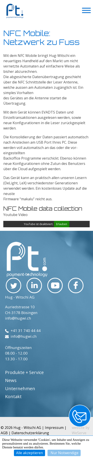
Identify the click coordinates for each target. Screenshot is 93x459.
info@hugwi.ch (18, 318)
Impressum (54, 427)
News (11, 380)
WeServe (79, 432)
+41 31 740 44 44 (23, 330)
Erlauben (61, 224)
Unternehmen (20, 389)
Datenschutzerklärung (30, 432)
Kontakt (13, 396)
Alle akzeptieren (29, 452)
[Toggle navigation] (86, 11)
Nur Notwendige (64, 452)
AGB (4, 432)
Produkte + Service (24, 372)
